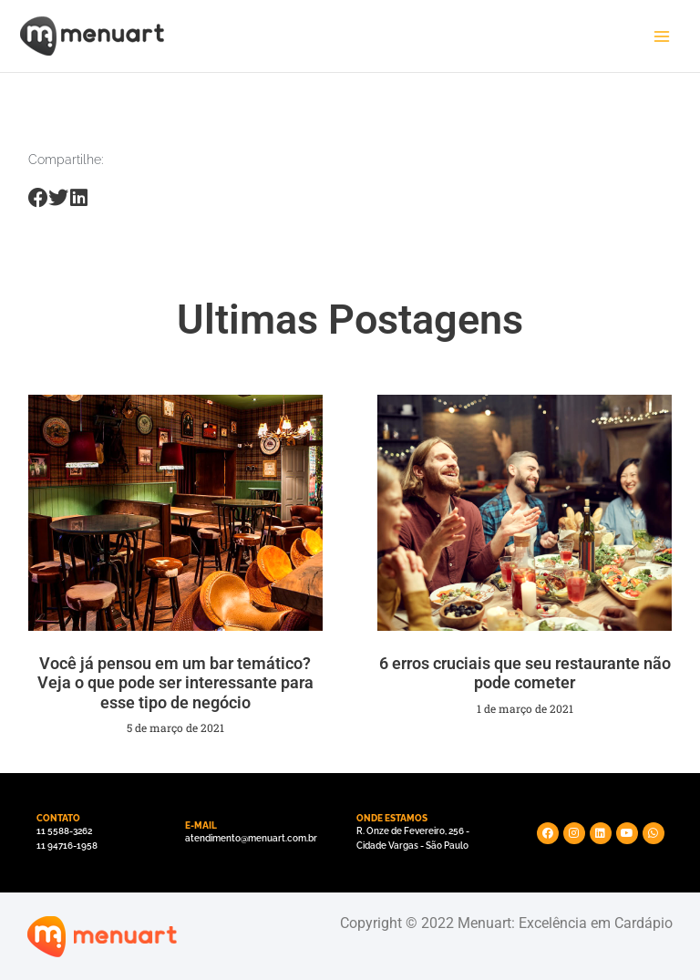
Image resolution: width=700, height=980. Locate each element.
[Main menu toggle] (662, 36)
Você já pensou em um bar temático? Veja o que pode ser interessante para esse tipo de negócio (175, 683)
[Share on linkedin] (79, 198)
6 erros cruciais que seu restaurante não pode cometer (525, 673)
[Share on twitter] (58, 198)
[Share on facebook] (38, 198)
